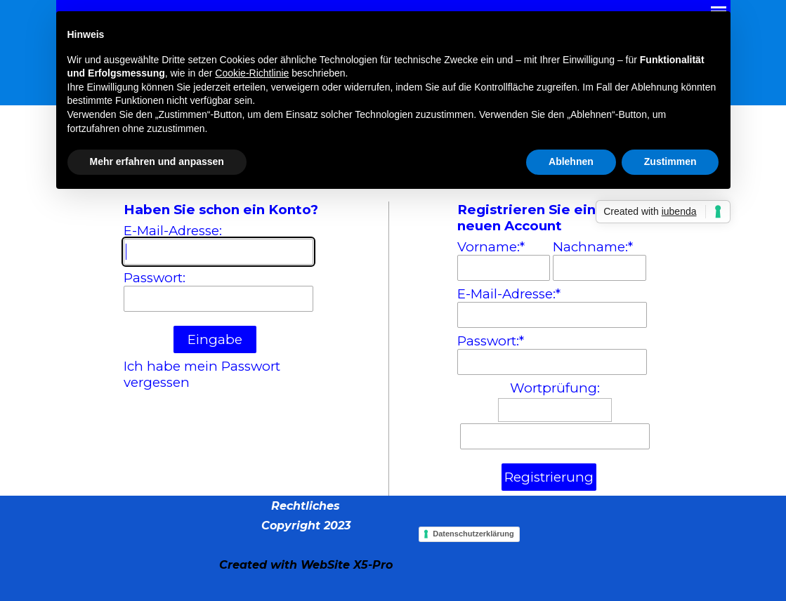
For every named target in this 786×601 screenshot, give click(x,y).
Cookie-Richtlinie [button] (252, 73)
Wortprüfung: (555, 388)
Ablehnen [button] (571, 161)
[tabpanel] (306, 535)
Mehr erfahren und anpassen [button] (157, 161)
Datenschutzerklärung (473, 533)
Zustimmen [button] (670, 161)
